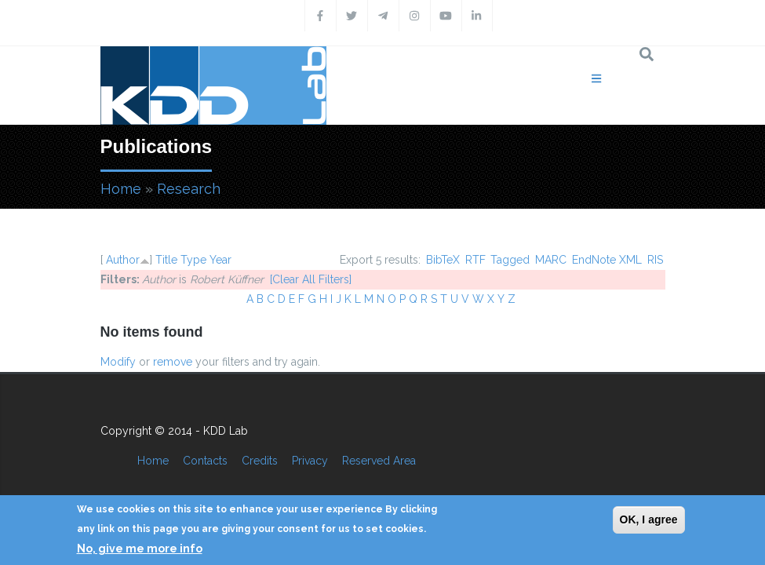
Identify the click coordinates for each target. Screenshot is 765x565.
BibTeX (443, 259)
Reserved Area (379, 460)
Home (120, 188)
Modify (118, 361)
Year (220, 259)
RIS (655, 259)
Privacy (310, 460)
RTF (475, 259)
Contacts (205, 460)
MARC (550, 259)
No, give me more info (139, 548)
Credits (260, 460)
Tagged (510, 259)
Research (188, 188)
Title (166, 259)
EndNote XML (607, 259)
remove (172, 361)
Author (123, 259)
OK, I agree (649, 519)
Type (193, 259)
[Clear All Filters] (311, 279)
